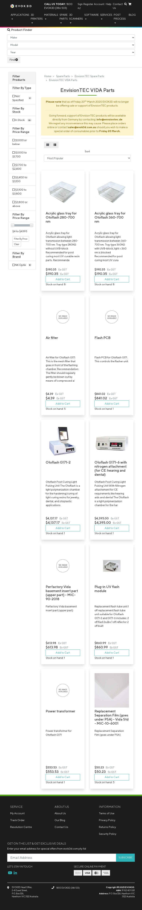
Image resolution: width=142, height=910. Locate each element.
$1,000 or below (19, 142)
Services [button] (106, 14)
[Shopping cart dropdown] (130, 4)
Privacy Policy (107, 820)
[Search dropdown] (126, 4)
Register (88, 4)
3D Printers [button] (37, 16)
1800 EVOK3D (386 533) (58, 6)
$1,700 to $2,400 (19, 166)
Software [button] (91, 14)
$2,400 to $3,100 (19, 179)
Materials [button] (51, 14)
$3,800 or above (19, 204)
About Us (60, 813)
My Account (17, 813)
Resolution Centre (21, 827)
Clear (16, 244)
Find (14, 59)
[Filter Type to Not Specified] (22, 98)
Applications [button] (20, 14)
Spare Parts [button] (64, 16)
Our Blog (60, 820)
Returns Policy (107, 827)
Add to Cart (63, 279)
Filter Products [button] (18, 78)
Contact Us (118, 6)
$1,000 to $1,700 (19, 154)
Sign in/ (80, 6)
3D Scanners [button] (76, 16)
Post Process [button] (120, 16)
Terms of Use (106, 813)
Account (99, 4)
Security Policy (107, 833)
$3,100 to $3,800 (19, 191)
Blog (132, 14)
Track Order (17, 820)
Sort (87, 151)
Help (108, 4)
